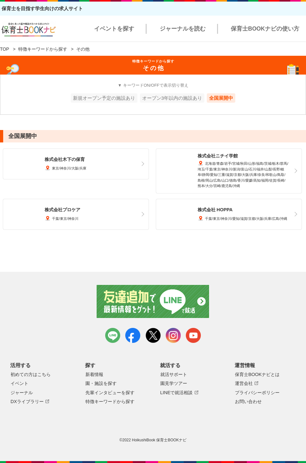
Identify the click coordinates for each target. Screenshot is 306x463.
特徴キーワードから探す (42, 49)
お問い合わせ (248, 401)
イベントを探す (114, 28)
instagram (173, 335)
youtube (193, 335)
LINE (112, 335)
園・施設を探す (101, 383)
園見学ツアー (173, 383)
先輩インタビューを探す (110, 392)
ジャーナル (22, 392)
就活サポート (173, 374)
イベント (19, 383)
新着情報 (94, 374)
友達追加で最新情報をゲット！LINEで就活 (153, 301)
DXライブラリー (27, 401)
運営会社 (244, 383)
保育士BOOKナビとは (257, 374)
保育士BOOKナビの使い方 (265, 28)
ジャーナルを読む (183, 28)
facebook (132, 335)
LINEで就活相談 (176, 392)
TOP (4, 49)
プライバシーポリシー (257, 392)
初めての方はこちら (31, 374)
